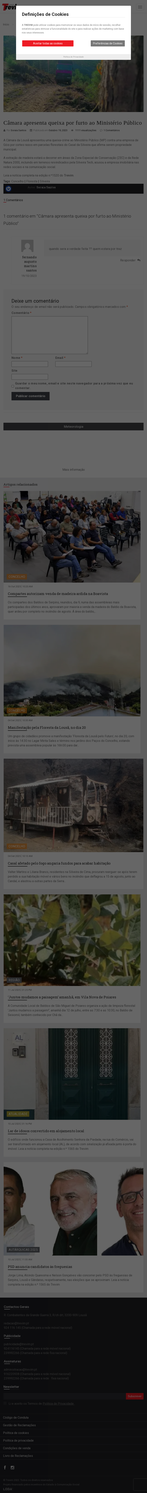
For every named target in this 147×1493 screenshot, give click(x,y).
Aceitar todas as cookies (48, 43)
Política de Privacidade (73, 57)
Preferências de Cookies (107, 43)
